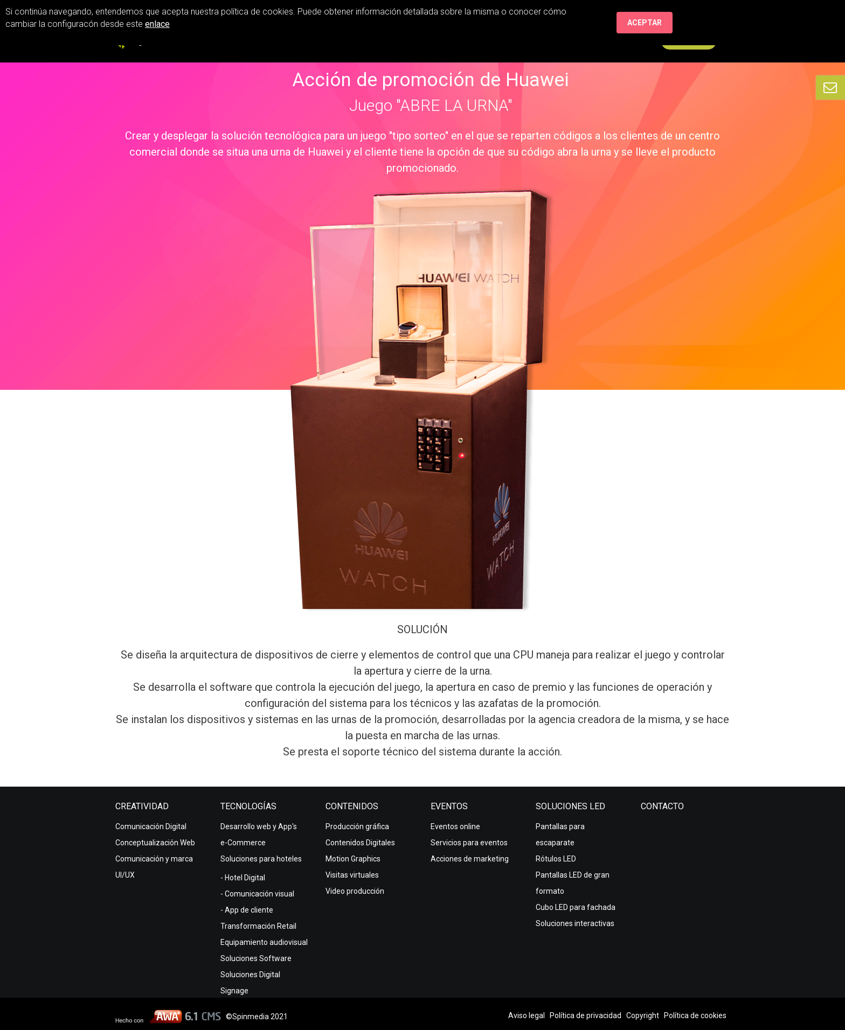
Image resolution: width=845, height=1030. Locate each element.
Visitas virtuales (352, 875)
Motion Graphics (352, 858)
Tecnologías (248, 806)
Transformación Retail (258, 926)
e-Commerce (243, 842)
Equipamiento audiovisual (264, 942)
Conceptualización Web (155, 842)
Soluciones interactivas (575, 923)
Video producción (354, 891)
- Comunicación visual (257, 893)
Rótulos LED (556, 858)
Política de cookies (695, 1015)
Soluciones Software (256, 958)
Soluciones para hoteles (261, 858)
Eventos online (455, 826)
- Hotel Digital (242, 877)
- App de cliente (246, 910)
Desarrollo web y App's (258, 826)
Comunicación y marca (154, 858)
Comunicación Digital (150, 826)
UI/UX (125, 875)
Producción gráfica (357, 826)
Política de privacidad (585, 1015)
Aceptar (644, 22)
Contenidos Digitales (360, 842)
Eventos (449, 806)
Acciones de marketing (470, 858)
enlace (157, 24)
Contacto (662, 806)
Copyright (642, 1015)
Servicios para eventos (469, 842)
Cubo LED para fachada (575, 907)
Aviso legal (526, 1015)
